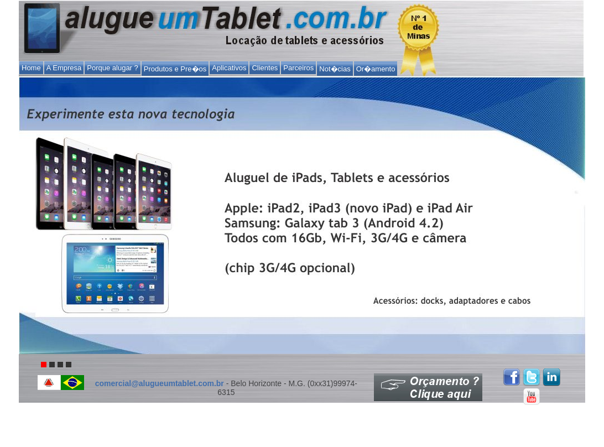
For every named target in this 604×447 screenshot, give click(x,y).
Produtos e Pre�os (175, 69)
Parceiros (298, 68)
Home (31, 68)
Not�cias (334, 69)
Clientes (265, 68)
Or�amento (375, 69)
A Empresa (64, 68)
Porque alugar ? (112, 68)
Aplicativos (229, 68)
